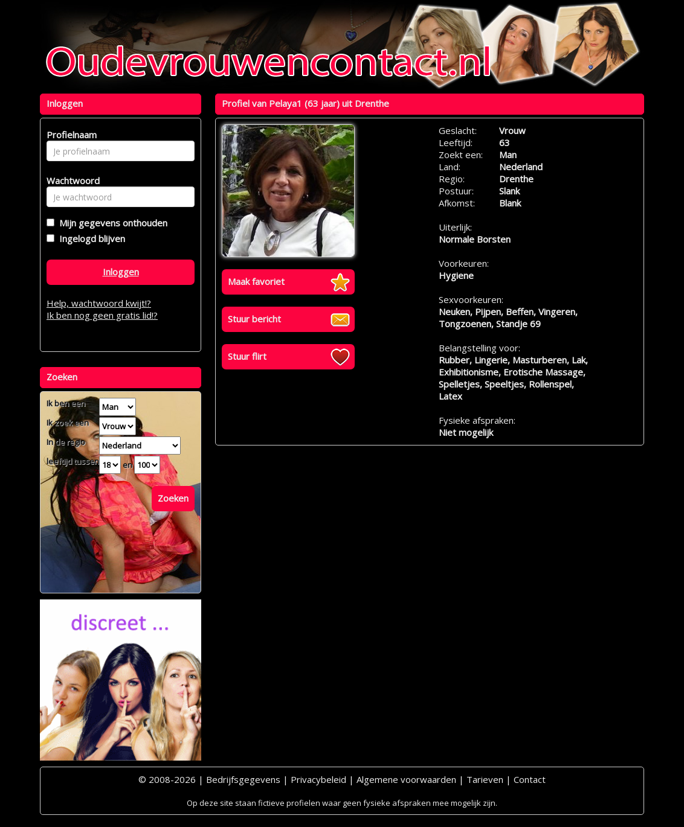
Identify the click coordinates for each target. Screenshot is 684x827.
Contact (530, 779)
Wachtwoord (70, 180)
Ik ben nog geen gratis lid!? (102, 315)
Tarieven (484, 779)
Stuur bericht (254, 319)
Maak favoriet (256, 281)
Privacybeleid (318, 779)
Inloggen (121, 272)
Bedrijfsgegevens (243, 779)
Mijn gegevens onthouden (110, 223)
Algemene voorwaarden (406, 779)
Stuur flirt (247, 356)
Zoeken (173, 498)
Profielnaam (70, 135)
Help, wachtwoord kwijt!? (99, 303)
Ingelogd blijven (89, 238)
